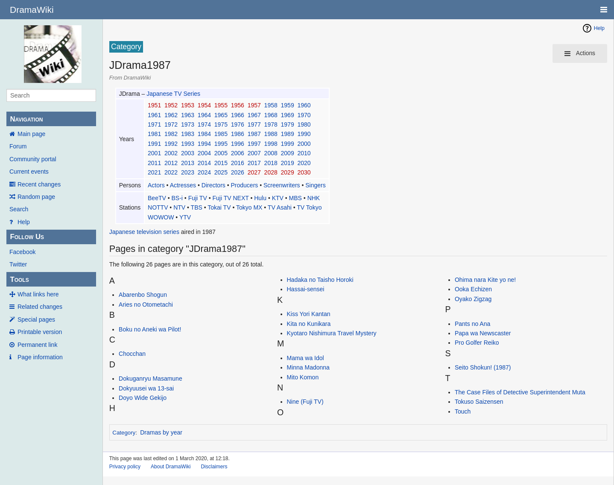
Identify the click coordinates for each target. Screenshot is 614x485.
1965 (221, 115)
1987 (254, 133)
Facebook (22, 251)
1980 (303, 124)
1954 (204, 105)
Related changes (40, 306)
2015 (221, 163)
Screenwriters (281, 185)
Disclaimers (214, 467)
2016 (237, 163)
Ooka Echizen (473, 289)
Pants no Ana (472, 323)
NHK (313, 198)
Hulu (260, 198)
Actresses (183, 185)
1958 (271, 105)
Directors (213, 185)
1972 (171, 124)
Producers (244, 185)
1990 (303, 133)
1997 (254, 143)
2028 (271, 172)
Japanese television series (144, 231)
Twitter (18, 264)
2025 (221, 172)
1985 (221, 133)
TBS (196, 207)
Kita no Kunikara (309, 323)
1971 (154, 124)
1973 (187, 124)
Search (18, 209)
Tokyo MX (249, 207)
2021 (154, 172)
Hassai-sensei (306, 289)
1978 (271, 124)
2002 (171, 153)
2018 (271, 163)
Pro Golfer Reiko (477, 342)
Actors (156, 185)
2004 (204, 153)
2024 (204, 172)
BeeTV (157, 198)
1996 (237, 143)
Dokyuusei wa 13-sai (146, 388)
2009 (287, 153)
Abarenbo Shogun (143, 294)
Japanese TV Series (173, 93)
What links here (38, 294)
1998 (271, 143)
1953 (187, 105)
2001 (154, 153)
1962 (171, 115)
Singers (315, 185)
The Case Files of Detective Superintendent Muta (520, 392)
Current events (29, 171)
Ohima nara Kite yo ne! (485, 279)
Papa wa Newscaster (483, 333)
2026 (237, 172)
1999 (287, 143)
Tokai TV (219, 207)
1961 (154, 115)
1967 (254, 115)
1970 (303, 115)
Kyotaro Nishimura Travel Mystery (332, 333)
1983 (187, 133)
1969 (287, 115)
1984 (204, 133)
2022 (171, 172)
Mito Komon (303, 377)
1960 (303, 105)
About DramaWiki (170, 467)
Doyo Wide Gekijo (143, 397)
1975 (221, 124)
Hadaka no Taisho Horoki (320, 279)
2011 (154, 163)
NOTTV (158, 207)
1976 (237, 124)
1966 (237, 115)
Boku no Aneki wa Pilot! (150, 329)
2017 (254, 163)
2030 (303, 172)
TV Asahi (280, 207)
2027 (254, 172)
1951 (154, 105)
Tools (19, 279)
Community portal (32, 159)
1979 (287, 124)
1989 (287, 133)
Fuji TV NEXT (230, 198)
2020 (303, 163)
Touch (463, 411)
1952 (171, 105)
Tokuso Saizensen (479, 401)
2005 (221, 153)
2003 (187, 153)
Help (24, 222)
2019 (287, 163)
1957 (254, 105)
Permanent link (37, 344)
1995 (221, 143)
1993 (187, 143)
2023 (187, 172)
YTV (185, 217)
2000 (303, 143)
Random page (36, 196)
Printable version (40, 331)
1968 (271, 115)
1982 (171, 133)
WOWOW (161, 217)
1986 (237, 133)
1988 (271, 133)
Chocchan (132, 353)
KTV (278, 198)
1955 (221, 105)
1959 (287, 105)
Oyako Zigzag (473, 299)
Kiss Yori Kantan (308, 314)
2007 (254, 153)
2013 (187, 163)
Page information (40, 357)
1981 (154, 133)
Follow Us (27, 237)
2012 (171, 163)
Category (123, 432)
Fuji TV (197, 198)
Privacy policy (124, 467)
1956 (237, 105)
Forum (17, 146)
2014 (204, 163)
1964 (204, 115)
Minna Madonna (308, 367)
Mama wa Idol (305, 358)
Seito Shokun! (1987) (483, 367)
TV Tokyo (309, 207)
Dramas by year (161, 432)
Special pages (36, 319)
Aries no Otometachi (146, 304)
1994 (204, 143)
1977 (254, 124)
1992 (171, 143)
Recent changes (39, 184)
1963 (187, 115)
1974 (204, 124)
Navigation (26, 119)
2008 (271, 153)
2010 (303, 153)
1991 (154, 143)
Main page (31, 133)
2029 (287, 172)
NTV (179, 207)
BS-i (177, 198)
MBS (295, 198)
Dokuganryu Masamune (150, 378)
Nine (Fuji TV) (305, 401)
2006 (237, 153)
